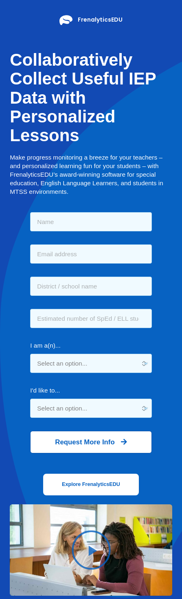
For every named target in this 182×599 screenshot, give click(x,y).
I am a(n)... (45, 345)
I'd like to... (45, 390)
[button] (91, 484)
